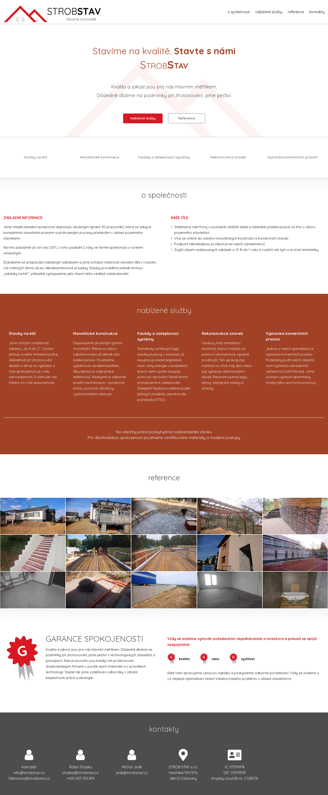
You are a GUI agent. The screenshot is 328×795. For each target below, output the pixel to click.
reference (296, 12)
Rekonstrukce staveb (228, 157)
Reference (186, 118)
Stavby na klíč (35, 157)
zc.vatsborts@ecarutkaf (29, 778)
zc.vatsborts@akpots (80, 772)
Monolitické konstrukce (99, 157)
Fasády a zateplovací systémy (164, 157)
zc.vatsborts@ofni (29, 772)
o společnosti (238, 12)
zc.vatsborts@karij (132, 772)
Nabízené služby (143, 118)
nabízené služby (268, 12)
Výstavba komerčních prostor (292, 157)
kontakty (317, 12)
